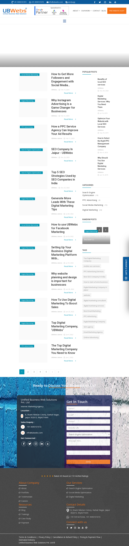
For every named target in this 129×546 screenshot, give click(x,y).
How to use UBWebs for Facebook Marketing (64, 228)
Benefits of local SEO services (102, 82)
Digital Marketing (90, 209)
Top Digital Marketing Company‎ (92, 259)
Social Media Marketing (92, 205)
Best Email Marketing (92, 311)
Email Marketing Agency (93, 332)
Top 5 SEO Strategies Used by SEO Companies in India (63, 177)
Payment (25, 522)
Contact (96, 11)
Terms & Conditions (27, 537)
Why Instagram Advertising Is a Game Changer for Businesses (63, 106)
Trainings (25, 514)
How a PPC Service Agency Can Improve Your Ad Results (64, 130)
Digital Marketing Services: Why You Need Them (104, 101)
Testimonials (26, 496)
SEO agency (88, 327)
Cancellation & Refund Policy (65, 537)
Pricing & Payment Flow (90, 537)
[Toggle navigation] (64, 21)
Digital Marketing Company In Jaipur (95, 288)
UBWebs (54, 90)
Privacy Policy (44, 537)
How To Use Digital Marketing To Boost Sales (64, 303)
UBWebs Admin (56, 138)
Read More (70, 93)
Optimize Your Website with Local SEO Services (104, 122)
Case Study (26, 518)
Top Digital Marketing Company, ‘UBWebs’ (64, 326)
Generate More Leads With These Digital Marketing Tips (63, 204)
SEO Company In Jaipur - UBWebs (62, 151)
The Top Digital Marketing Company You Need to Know (64, 349)
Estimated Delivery (27, 540)
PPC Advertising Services (94, 271)
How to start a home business (96, 282)
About (76, 11)
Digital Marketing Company (94, 321)
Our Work (85, 11)
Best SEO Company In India (94, 277)
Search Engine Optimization (88, 193)
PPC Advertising (89, 200)
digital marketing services (94, 306)
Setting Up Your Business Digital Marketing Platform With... (64, 253)
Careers (24, 501)
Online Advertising (91, 337)
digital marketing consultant (95, 300)
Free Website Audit (116, 11)
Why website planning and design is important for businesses (64, 279)
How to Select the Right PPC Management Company (103, 142)
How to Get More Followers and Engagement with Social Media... (62, 79)
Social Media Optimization (80, 492)
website (87, 295)
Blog (104, 11)
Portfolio (25, 492)
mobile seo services (92, 266)
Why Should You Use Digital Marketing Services (103, 163)
